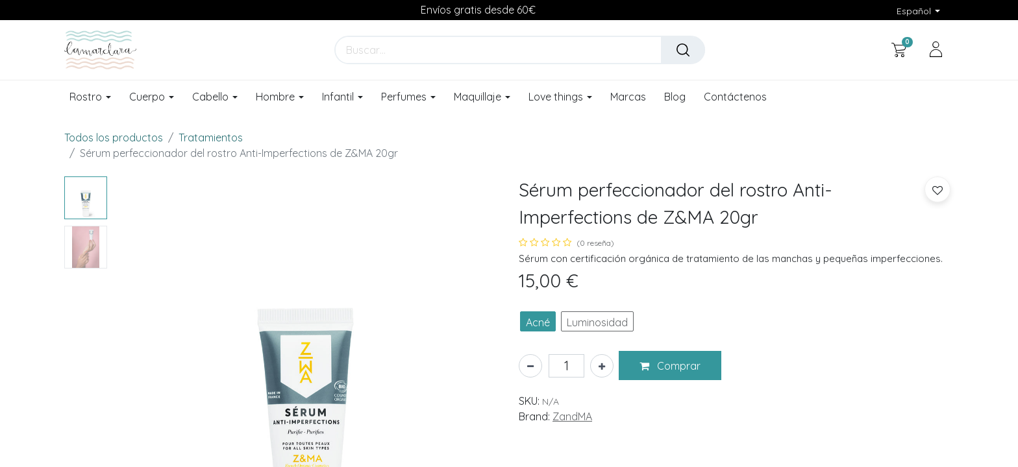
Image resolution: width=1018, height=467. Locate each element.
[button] (670, 366)
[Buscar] (683, 50)
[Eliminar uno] (530, 365)
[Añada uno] (602, 365)
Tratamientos (211, 137)
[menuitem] (628, 97)
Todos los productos (113, 137)
